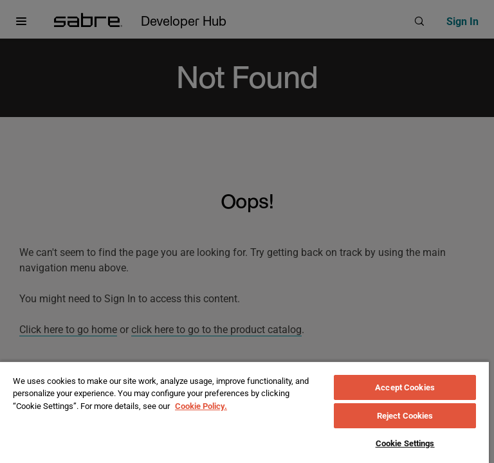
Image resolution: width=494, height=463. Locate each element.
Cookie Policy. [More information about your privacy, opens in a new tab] (201, 406)
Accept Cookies (405, 387)
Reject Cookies (405, 416)
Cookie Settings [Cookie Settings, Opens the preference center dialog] (405, 443)
